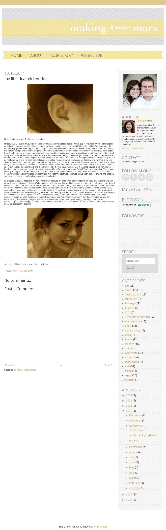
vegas (128, 375)
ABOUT (36, 55)
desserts (129, 308)
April (132, 472)
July (132, 457)
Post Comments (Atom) (26, 370)
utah (127, 366)
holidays (129, 344)
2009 (129, 499)
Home (16, 55)
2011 (129, 410)
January (134, 488)
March (133, 477)
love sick (134, 440)
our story (129, 357)
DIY (126, 312)
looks (127, 348)
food (127, 335)
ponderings (131, 362)
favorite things (132, 330)
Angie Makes (100, 526)
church (128, 290)
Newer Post (10, 365)
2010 (129, 494)
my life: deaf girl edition (142, 435)
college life (130, 299)
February (134, 483)
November (135, 420)
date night (130, 303)
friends (128, 339)
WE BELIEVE (91, 55)
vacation (129, 370)
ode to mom (135, 430)
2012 (129, 405)
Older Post (109, 365)
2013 (129, 400)
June (132, 462)
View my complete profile (133, 148)
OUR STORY (62, 55)
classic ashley (132, 294)
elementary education (137, 317)
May (132, 467)
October (134, 425)
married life (131, 353)
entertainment (132, 321)
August (133, 452)
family (127, 326)
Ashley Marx (19, 271)
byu (126, 285)
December (135, 415)
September (136, 447)
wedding (129, 380)
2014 (129, 395)
